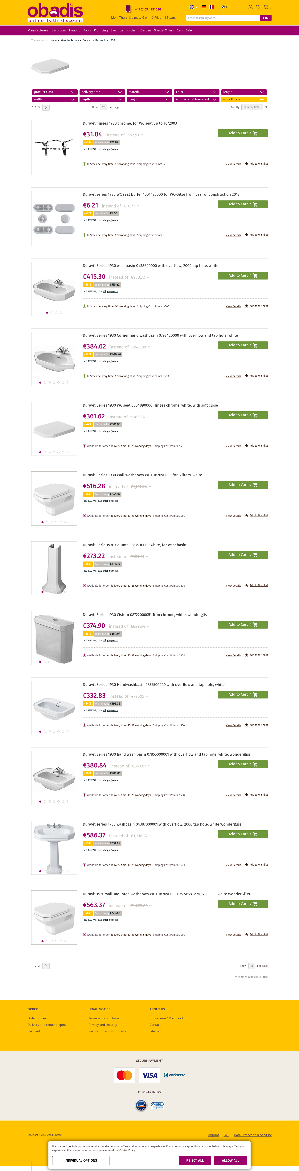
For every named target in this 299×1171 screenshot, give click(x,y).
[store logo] (55, 12)
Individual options (81, 1160)
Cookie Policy (127, 1150)
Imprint (213, 1135)
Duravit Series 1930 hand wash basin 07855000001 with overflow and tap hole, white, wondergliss (167, 755)
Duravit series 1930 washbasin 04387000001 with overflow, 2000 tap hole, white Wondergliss (162, 824)
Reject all (195, 1160)
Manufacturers (70, 40)
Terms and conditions (103, 1018)
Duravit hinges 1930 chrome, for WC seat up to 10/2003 (130, 124)
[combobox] (223, 18)
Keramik (100, 40)
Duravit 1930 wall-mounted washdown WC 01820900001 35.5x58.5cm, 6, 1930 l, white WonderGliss (166, 894)
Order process (37, 1018)
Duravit (87, 40)
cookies (66, 1147)
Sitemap (155, 1031)
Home (53, 40)
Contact (155, 1025)
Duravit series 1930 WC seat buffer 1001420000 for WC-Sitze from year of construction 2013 (161, 195)
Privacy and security (102, 1025)
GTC (226, 1135)
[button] (228, 7)
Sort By (235, 107)
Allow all (230, 1160)
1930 (112, 40)
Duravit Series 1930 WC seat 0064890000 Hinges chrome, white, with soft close (150, 405)
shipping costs (110, 149)
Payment (33, 1031)
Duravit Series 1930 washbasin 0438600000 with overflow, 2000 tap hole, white (150, 266)
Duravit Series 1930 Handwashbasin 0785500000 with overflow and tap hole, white (154, 685)
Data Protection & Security (253, 1135)
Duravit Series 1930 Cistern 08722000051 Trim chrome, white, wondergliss (145, 615)
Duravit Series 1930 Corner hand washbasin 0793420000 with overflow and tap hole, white (160, 336)
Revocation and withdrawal (107, 1031)
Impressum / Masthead (166, 1018)
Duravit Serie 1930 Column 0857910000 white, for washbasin (134, 545)
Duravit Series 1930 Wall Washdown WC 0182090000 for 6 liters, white (142, 475)
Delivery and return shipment (48, 1025)
